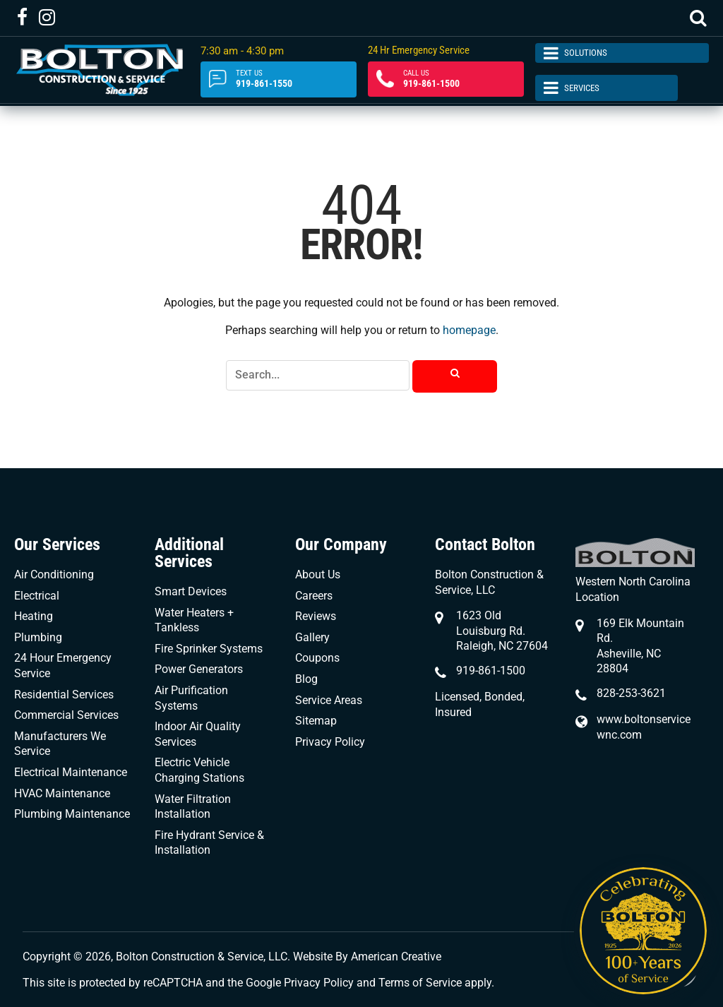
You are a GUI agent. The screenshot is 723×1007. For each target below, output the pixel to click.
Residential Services (64, 694)
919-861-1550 (278, 79)
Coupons (317, 658)
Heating (33, 616)
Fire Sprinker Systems (209, 648)
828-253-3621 (631, 693)
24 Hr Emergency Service (417, 53)
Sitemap (316, 720)
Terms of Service (420, 982)
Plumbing (38, 637)
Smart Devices (191, 591)
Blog (306, 679)
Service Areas (328, 700)
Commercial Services (66, 715)
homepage (469, 330)
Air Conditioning (54, 574)
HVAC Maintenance (62, 793)
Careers (314, 595)
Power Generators (199, 669)
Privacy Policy (330, 742)
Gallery (312, 637)
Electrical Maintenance (70, 772)
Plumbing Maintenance (72, 814)
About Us (317, 574)
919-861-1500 (444, 79)
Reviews (315, 616)
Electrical (36, 595)
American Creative (396, 956)
